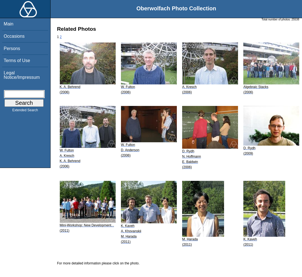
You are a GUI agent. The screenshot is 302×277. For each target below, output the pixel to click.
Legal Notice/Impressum (22, 75)
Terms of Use (17, 60)
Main (8, 24)
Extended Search (25, 111)
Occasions (14, 36)
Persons (12, 48)
